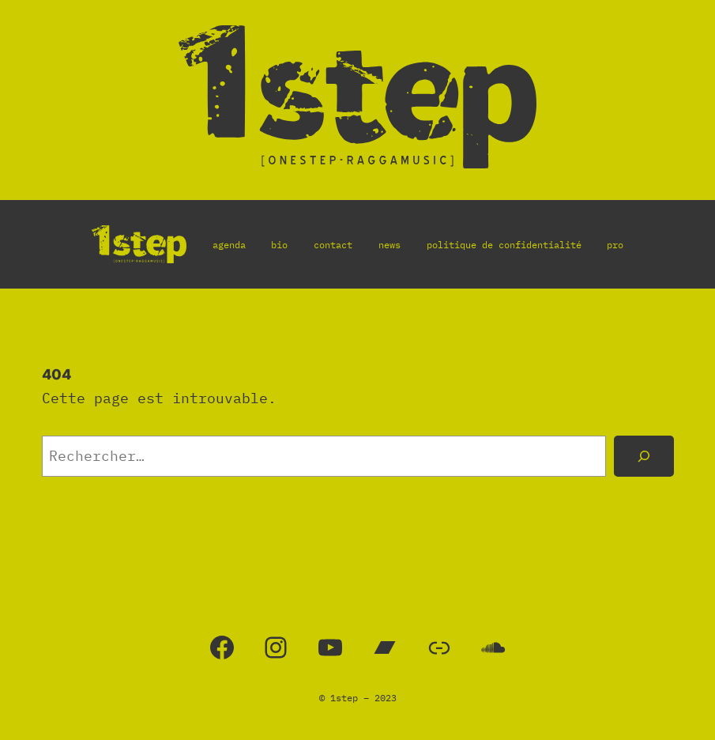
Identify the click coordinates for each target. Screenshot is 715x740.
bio (279, 245)
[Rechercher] (644, 456)
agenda (229, 245)
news (389, 245)
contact (333, 245)
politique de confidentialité (504, 245)
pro (615, 245)
